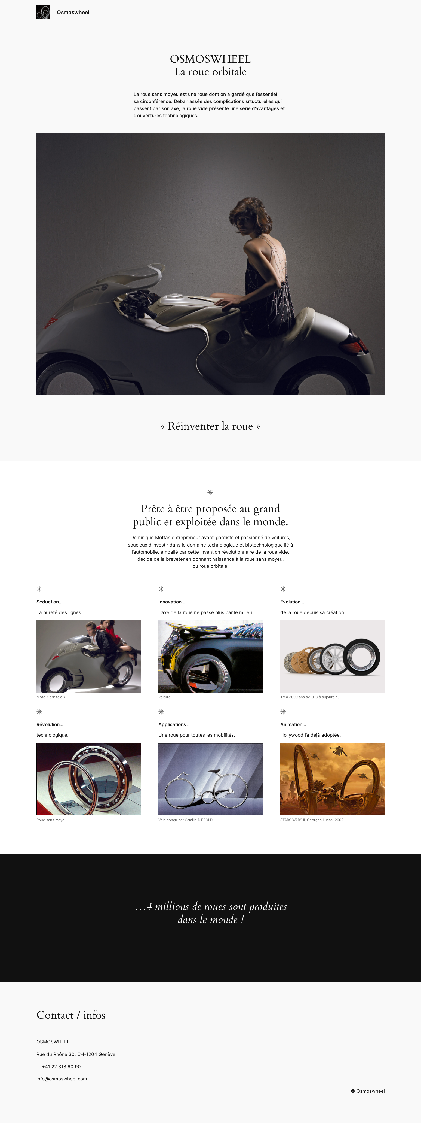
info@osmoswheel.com (61, 1079)
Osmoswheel (73, 12)
